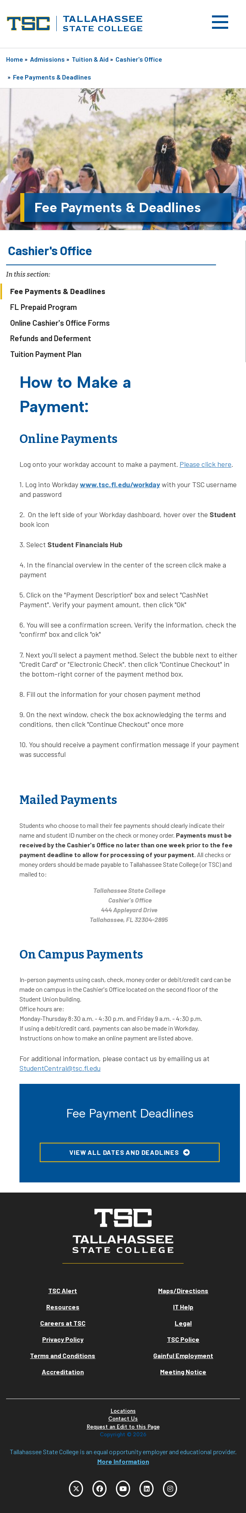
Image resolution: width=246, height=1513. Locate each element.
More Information (123, 1461)
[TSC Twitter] (76, 1489)
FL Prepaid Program (43, 307)
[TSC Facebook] (99, 1489)
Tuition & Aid (90, 59)
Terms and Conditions (62, 1355)
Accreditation (63, 1371)
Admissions (47, 59)
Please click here (205, 464)
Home (14, 59)
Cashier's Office (139, 59)
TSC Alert (62, 1290)
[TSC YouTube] (123, 1489)
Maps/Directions (183, 1290)
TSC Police (183, 1339)
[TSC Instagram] (170, 1489)
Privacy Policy (62, 1339)
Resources (62, 1307)
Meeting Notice (183, 1371)
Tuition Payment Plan (45, 354)
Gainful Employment (183, 1355)
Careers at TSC (63, 1323)
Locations (123, 1411)
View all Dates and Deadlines (124, 1152)
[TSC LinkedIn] (146, 1489)
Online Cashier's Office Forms (60, 322)
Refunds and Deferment (50, 338)
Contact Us (123, 1419)
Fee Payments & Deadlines (52, 77)
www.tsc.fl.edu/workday (120, 484)
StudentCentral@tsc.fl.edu (60, 1068)
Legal (183, 1323)
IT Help (183, 1307)
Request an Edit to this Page (123, 1427)
